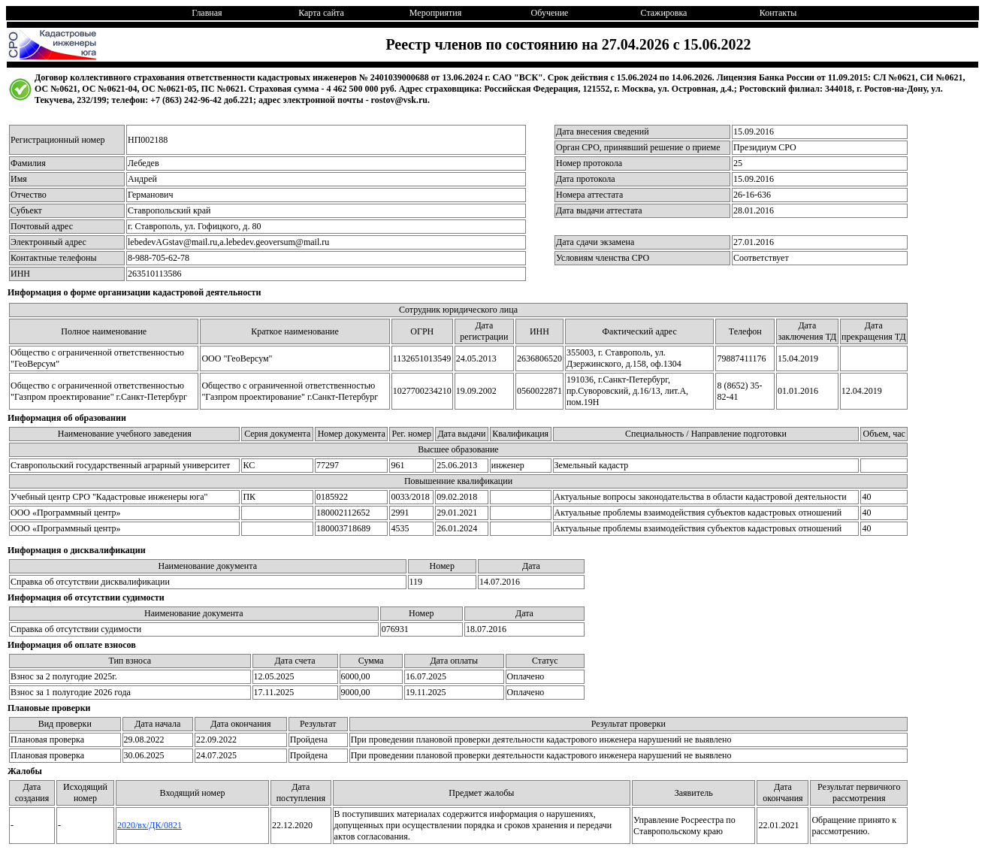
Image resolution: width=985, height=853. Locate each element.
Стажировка (664, 13)
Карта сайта (321, 13)
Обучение (550, 13)
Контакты (778, 13)
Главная (207, 13)
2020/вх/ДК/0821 (149, 825)
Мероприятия (435, 13)
